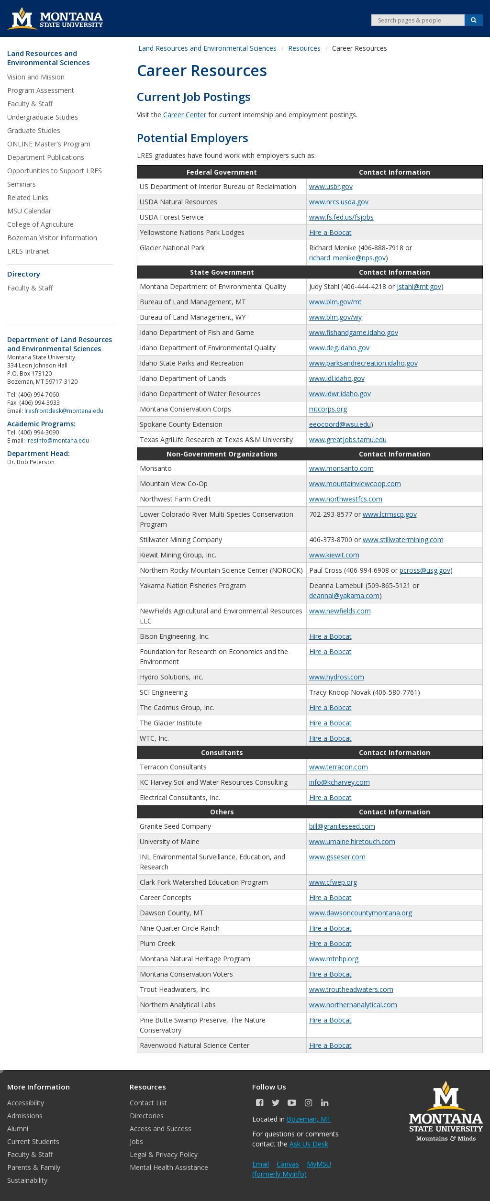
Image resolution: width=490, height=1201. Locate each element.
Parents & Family (33, 1167)
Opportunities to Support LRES (54, 170)
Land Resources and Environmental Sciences (48, 58)
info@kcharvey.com (339, 782)
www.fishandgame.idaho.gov (353, 332)
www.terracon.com (338, 766)
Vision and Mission (36, 76)
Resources (304, 48)
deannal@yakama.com (344, 595)
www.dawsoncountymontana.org (360, 912)
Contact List (148, 1102)
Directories (147, 1115)
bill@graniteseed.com (342, 826)
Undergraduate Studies (42, 117)
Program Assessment (40, 90)
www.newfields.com (340, 610)
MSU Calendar (29, 210)
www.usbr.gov (331, 186)
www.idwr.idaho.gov (340, 393)
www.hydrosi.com (336, 676)
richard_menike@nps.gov (347, 257)
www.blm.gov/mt (335, 301)
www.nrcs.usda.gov (338, 201)
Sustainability (27, 1180)
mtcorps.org (328, 408)
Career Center (184, 114)
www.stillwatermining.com (403, 539)
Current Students (33, 1141)
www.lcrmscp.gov (390, 514)
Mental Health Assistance (169, 1167)
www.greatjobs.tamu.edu (348, 439)
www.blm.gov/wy (335, 317)
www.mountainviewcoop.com (355, 483)
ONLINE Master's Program (48, 143)
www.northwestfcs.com (345, 498)
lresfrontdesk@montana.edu (64, 410)
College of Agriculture (40, 224)
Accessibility (25, 1102)
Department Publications (45, 157)
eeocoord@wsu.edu (340, 424)
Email (260, 1163)
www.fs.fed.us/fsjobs (341, 217)
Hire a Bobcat (330, 232)
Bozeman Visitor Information (52, 237)
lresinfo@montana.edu (57, 440)
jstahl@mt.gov (419, 286)
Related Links (27, 197)
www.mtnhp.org (333, 958)
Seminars (21, 184)
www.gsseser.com (337, 856)
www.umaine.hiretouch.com (352, 841)
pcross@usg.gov (425, 570)
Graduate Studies (33, 130)
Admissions (25, 1115)
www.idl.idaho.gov (337, 378)
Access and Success (160, 1128)
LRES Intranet (28, 251)
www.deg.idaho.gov (339, 347)
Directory (23, 273)
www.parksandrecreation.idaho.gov (363, 362)
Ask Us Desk (309, 1143)
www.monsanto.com (341, 468)
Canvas (288, 1163)
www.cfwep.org (333, 882)
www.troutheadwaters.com (351, 989)
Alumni (17, 1128)
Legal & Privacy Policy (164, 1154)
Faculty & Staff (30, 103)
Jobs (136, 1141)
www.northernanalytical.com (353, 1004)
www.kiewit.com (334, 554)
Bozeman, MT (309, 1118)
